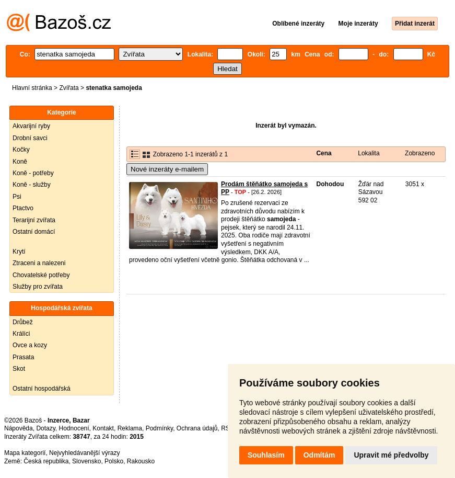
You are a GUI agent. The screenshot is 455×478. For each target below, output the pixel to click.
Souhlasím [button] (266, 455)
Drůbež (23, 322)
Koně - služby (32, 184)
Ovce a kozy (30, 345)
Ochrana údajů (197, 428)
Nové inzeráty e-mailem (167, 169)
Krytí (19, 251)
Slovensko (86, 461)
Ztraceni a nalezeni (39, 263)
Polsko (113, 461)
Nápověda (18, 428)
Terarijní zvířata (34, 220)
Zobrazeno (420, 153)
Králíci (21, 333)
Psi (17, 196)
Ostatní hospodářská (42, 388)
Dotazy (45, 428)
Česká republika (46, 461)
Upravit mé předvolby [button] (391, 455)
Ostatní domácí (34, 231)
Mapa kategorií (24, 453)
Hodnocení (74, 428)
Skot (19, 368)
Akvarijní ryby (31, 126)
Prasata (23, 357)
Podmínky (159, 428)
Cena (323, 153)
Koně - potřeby (33, 173)
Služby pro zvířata (38, 286)
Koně (20, 161)
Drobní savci (30, 138)
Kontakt (103, 428)
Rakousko (141, 461)
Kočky (21, 149)
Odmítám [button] (319, 455)
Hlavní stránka (32, 88)
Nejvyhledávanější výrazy (84, 453)
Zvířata (68, 88)
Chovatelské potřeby (41, 275)
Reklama (130, 428)
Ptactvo (23, 208)
